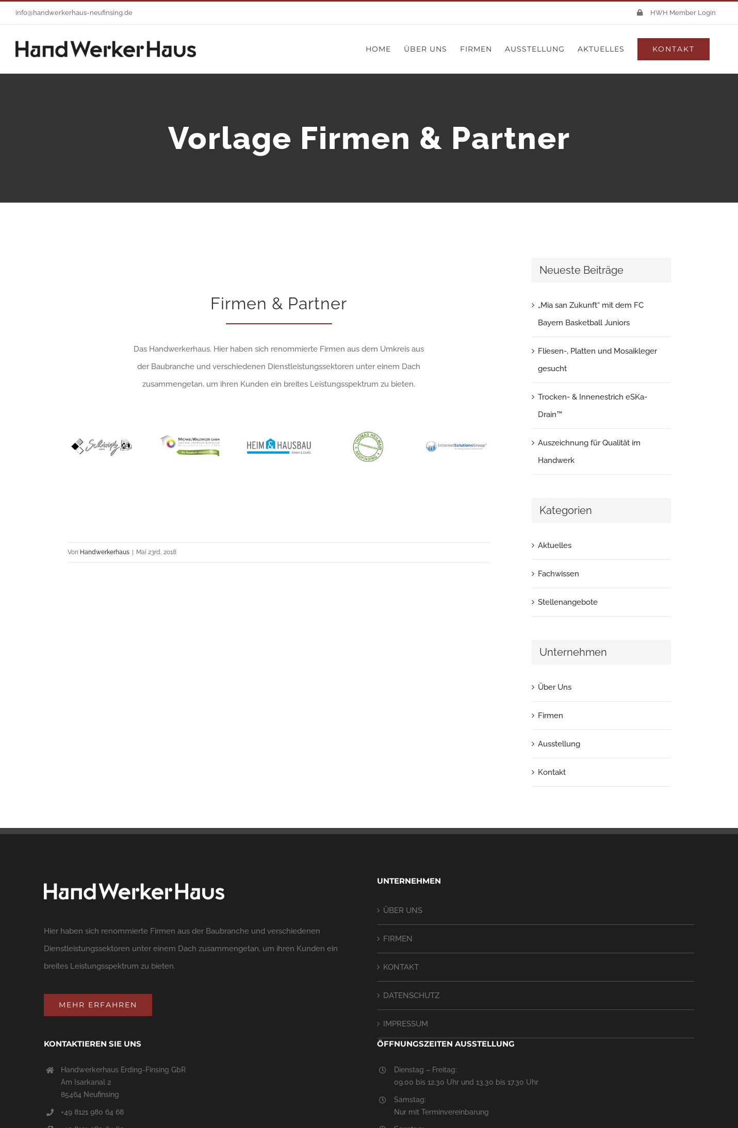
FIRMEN (398, 938)
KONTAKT (401, 967)
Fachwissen (558, 573)
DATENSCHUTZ (411, 995)
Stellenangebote (568, 602)
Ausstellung (559, 744)
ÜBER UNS (402, 910)
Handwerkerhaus (104, 552)
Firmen (550, 715)
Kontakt (552, 772)
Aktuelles (554, 545)
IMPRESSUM (405, 1024)
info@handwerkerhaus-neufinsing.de (74, 12)
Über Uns (554, 687)
